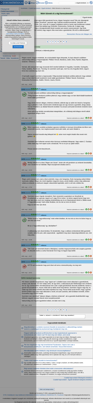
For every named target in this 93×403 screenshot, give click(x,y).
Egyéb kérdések (46, 8)
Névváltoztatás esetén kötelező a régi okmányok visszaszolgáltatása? (47, 350)
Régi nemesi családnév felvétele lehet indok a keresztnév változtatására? (48, 368)
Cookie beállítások (40, 395)
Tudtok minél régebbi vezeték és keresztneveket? (40, 360)
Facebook (60, 395)
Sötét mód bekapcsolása (46, 389)
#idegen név (88, 34)
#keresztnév (71, 34)
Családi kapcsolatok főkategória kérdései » (78, 378)
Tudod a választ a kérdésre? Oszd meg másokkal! (57, 316)
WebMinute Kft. (51, 395)
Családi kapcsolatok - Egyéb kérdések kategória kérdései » (73, 380)
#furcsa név (79, 34)
